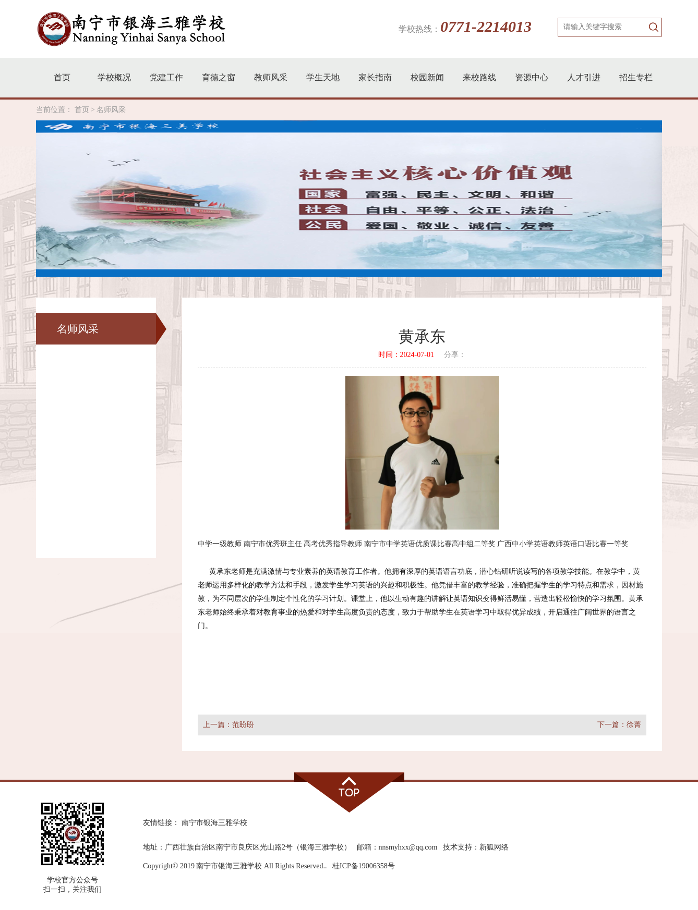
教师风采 (270, 77)
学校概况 (114, 77)
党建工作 (166, 77)
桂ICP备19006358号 (363, 866)
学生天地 (323, 77)
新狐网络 (494, 847)
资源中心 (531, 77)
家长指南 (375, 77)
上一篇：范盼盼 (228, 725)
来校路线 (479, 77)
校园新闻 (427, 77)
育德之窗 (218, 77)
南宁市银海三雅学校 (214, 823)
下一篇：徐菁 (619, 725)
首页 (62, 77)
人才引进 (583, 77)
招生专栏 (636, 77)
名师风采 (111, 110)
